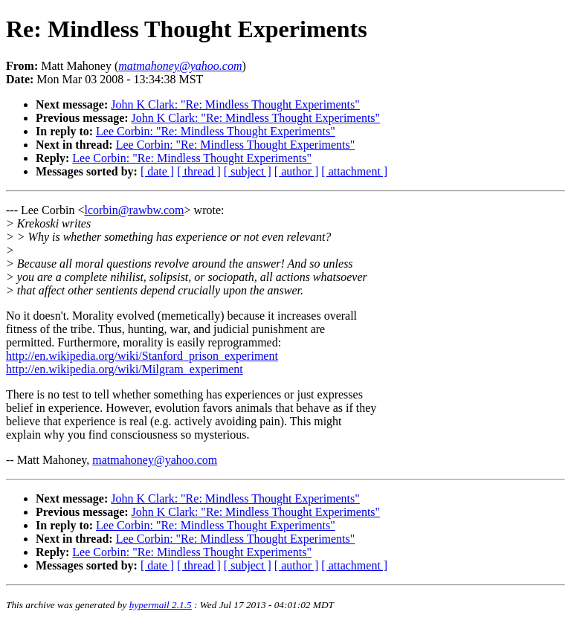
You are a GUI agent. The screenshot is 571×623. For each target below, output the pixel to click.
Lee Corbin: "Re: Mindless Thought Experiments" (215, 131)
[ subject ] (247, 171)
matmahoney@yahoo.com (154, 459)
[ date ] (157, 171)
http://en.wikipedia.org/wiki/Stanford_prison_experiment (142, 355)
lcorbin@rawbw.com (134, 210)
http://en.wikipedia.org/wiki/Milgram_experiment (124, 369)
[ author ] (296, 171)
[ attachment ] (354, 171)
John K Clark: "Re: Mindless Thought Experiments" (235, 104)
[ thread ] (199, 171)
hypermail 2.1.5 (160, 604)
